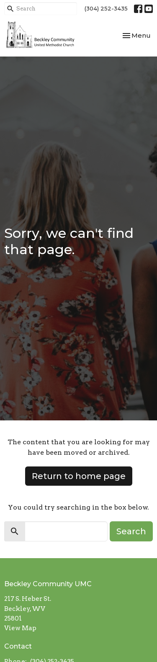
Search (131, 531)
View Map (20, 628)
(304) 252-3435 (106, 8)
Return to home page (79, 476)
